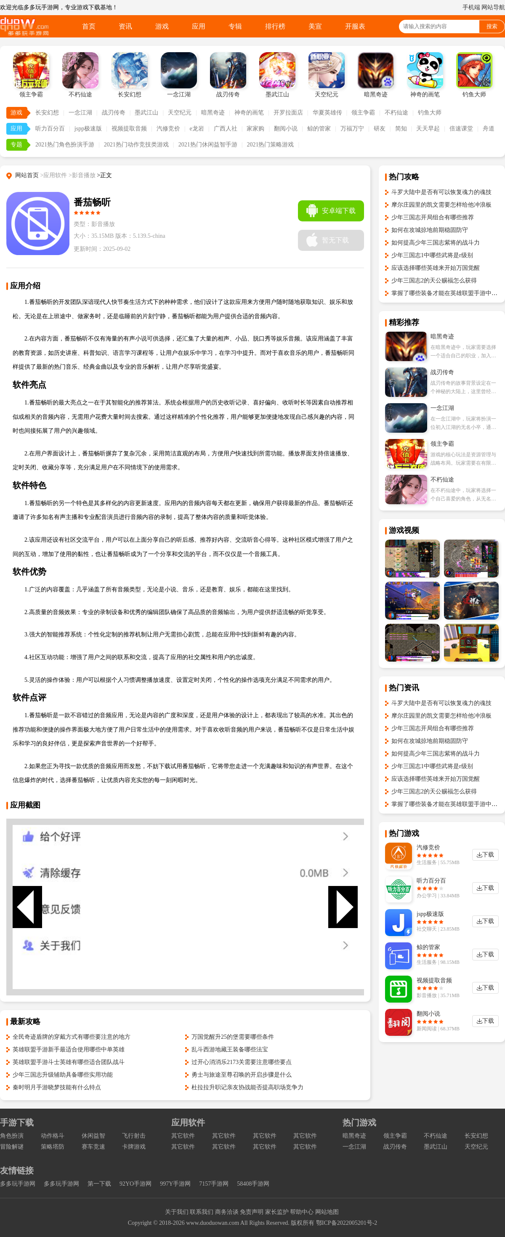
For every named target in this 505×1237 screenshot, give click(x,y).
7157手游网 (214, 1184)
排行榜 (275, 26)
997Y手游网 (175, 1184)
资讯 (125, 26)
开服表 (355, 26)
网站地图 (327, 1212)
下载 (488, 854)
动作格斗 (52, 1136)
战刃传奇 (113, 112)
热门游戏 (359, 1122)
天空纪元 (179, 112)
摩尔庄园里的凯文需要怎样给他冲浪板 (441, 205)
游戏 (162, 26)
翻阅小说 (286, 128)
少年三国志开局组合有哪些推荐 (432, 217)
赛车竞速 (93, 1147)
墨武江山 (146, 112)
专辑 (235, 26)
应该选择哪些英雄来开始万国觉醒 (435, 268)
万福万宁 (352, 128)
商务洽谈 (227, 1212)
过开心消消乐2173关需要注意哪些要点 (241, 1062)
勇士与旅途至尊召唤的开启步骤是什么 (241, 1075)
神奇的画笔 (249, 112)
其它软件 (183, 1136)
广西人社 (225, 128)
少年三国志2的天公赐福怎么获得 (434, 280)
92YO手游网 (136, 1184)
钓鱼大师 (429, 112)
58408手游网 (253, 1184)
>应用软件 (53, 175)
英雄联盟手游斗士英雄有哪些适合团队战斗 (69, 1062)
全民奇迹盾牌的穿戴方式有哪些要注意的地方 (71, 1037)
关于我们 (177, 1212)
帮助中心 (302, 1212)
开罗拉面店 (288, 112)
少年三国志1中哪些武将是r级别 (432, 255)
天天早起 (428, 128)
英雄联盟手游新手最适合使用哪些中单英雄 (69, 1049)
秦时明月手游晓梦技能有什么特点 (57, 1087)
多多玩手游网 (17, 1184)
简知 (401, 128)
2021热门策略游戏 (270, 144)
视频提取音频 (129, 128)
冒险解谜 (12, 1147)
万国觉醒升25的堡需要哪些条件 (232, 1037)
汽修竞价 (168, 128)
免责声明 (251, 1212)
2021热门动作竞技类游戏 (136, 144)
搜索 (491, 26)
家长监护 (277, 1212)
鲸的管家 (319, 128)
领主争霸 (363, 112)
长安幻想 (47, 112)
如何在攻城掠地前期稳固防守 (429, 230)
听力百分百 (50, 128)
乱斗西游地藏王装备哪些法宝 (229, 1049)
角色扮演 (12, 1136)
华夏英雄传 (327, 112)
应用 (198, 26)
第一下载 (99, 1184)
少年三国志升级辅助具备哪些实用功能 (63, 1075)
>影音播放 (82, 175)
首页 (89, 26)
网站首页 (27, 175)
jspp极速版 (88, 128)
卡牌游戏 (134, 1147)
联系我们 (201, 1212)
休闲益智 (93, 1136)
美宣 (315, 26)
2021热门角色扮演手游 (64, 144)
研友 (379, 128)
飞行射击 (134, 1136)
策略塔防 (52, 1147)
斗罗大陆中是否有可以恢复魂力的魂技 (441, 192)
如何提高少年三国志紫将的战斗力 (435, 242)
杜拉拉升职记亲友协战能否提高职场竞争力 (247, 1087)
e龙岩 (197, 128)
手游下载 (17, 1122)
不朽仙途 (396, 112)
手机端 (471, 7)
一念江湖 (80, 112)
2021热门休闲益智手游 (207, 144)
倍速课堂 (461, 128)
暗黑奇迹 (213, 112)
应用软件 (188, 1122)
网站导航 (493, 7)
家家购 (255, 128)
